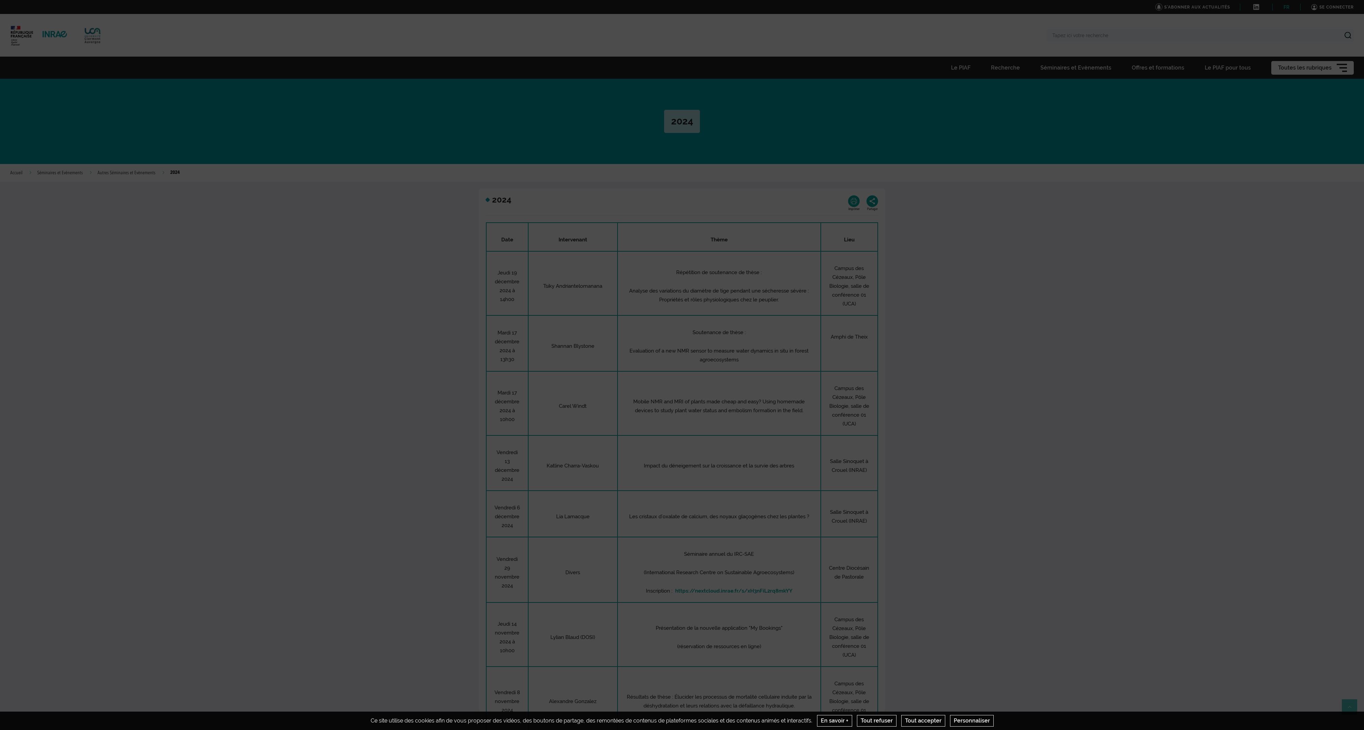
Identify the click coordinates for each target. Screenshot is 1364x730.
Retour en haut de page (1352, 710)
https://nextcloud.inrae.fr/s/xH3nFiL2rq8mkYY (733, 591)
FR (1286, 7)
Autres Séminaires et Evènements (126, 172)
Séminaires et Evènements (60, 172)
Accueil (16, 172)
